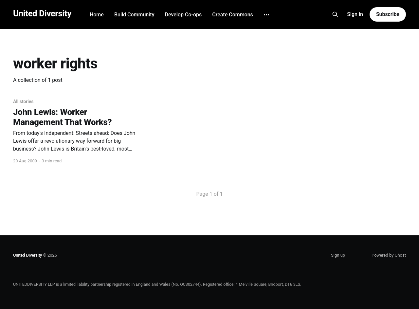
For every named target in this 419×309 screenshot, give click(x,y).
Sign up (338, 255)
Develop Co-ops (183, 14)
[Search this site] (335, 14)
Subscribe (387, 14)
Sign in (355, 14)
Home (97, 14)
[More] (266, 15)
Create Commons (232, 14)
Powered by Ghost (389, 255)
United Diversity (42, 13)
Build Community (134, 14)
